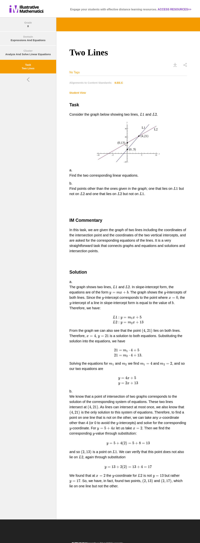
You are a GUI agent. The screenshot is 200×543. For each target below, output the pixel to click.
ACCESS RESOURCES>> (174, 9)
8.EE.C (119, 82)
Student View (77, 92)
